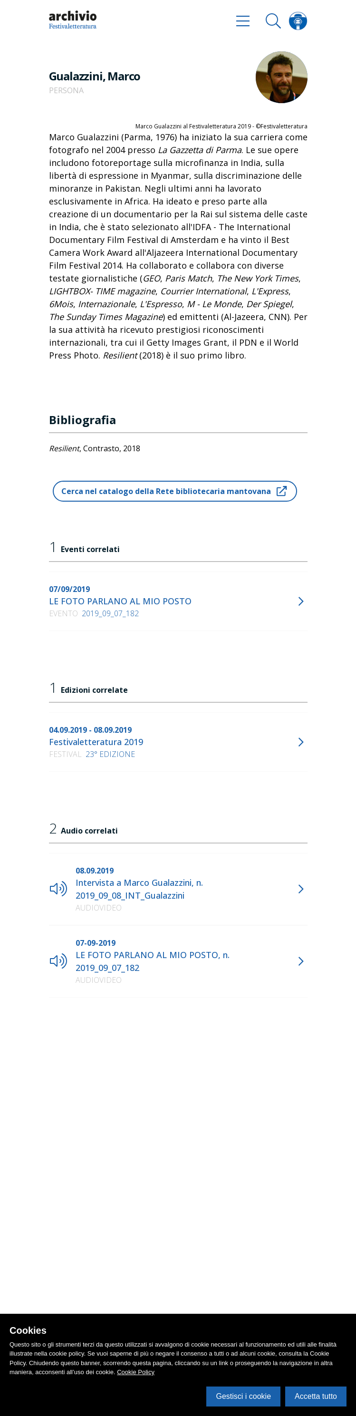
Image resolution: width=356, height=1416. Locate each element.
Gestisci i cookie (243, 1396)
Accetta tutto (316, 1396)
